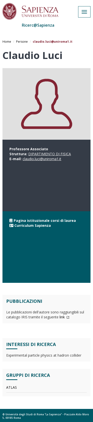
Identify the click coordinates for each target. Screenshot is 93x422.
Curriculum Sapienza (32, 225)
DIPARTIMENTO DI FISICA (49, 154)
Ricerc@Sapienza (38, 25)
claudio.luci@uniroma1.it (42, 158)
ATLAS (11, 387)
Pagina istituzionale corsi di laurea (45, 220)
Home (6, 41)
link (64, 317)
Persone (22, 41)
